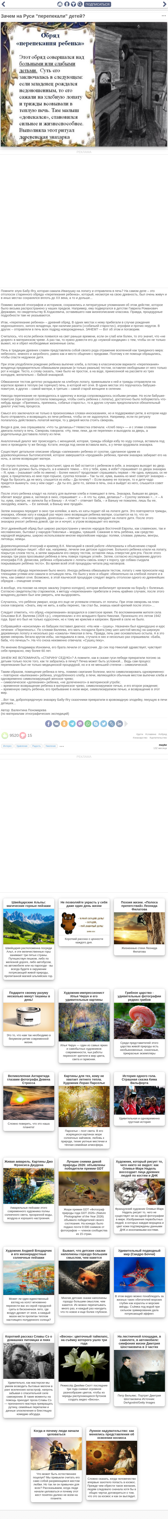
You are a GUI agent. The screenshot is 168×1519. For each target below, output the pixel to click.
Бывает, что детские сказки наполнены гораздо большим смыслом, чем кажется (84, 1254)
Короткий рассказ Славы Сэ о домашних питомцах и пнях (28, 1338)
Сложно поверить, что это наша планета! (28, 1125)
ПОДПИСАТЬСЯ (98, 4)
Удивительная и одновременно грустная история (139, 1120)
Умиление (51, 746)
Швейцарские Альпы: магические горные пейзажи (29, 904)
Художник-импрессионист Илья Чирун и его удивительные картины (84, 996)
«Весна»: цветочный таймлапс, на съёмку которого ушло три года (84, 1340)
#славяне (150, 734)
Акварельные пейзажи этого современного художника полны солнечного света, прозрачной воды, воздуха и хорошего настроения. (29, 1213)
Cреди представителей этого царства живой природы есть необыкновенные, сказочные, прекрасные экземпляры (139, 1048)
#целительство (158, 737)
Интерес (7, 746)
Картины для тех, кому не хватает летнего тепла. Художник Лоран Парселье (84, 1079)
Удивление (22, 746)
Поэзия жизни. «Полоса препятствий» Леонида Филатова (139, 906)
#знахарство (140, 737)
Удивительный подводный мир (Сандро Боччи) (139, 1252)
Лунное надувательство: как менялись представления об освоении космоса (111, 1434)
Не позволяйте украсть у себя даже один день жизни (84, 904)
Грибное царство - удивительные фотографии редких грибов (139, 996)
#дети (139, 734)
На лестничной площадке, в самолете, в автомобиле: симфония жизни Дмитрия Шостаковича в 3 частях (139, 1342)
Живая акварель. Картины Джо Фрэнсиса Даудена (29, 1163)
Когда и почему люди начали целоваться (56, 1432)
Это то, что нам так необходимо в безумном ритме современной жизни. (29, 1039)
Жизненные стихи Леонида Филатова (139, 949)
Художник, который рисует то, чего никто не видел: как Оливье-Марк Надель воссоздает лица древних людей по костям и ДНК (139, 1168)
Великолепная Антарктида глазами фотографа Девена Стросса (28, 1079)
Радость (36, 746)
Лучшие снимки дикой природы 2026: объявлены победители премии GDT (84, 1165)
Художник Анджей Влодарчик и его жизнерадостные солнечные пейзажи (29, 1254)
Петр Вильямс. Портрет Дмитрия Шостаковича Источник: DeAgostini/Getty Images (139, 1399)
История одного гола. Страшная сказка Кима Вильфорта (139, 1079)
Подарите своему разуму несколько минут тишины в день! (28, 996)
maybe (163, 745)
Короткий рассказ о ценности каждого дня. (84, 940)
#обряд (162, 734)
